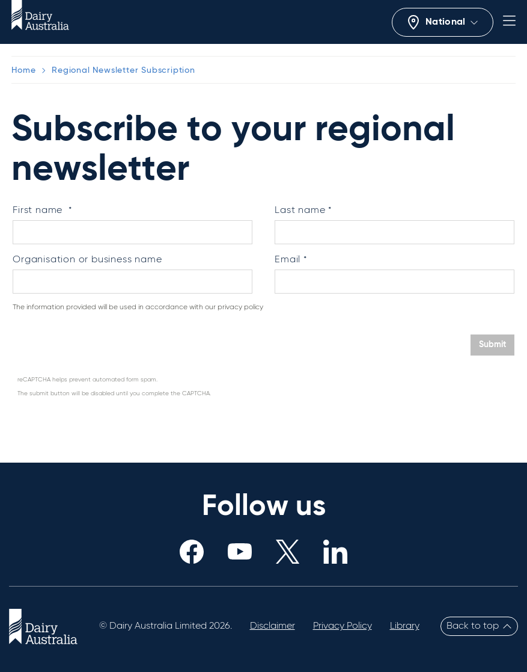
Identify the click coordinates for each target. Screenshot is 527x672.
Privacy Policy (342, 626)
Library (404, 626)
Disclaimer (272, 626)
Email (287, 260)
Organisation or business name (87, 260)
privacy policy (240, 307)
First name (39, 210)
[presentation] (105, 345)
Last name (300, 210)
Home (23, 70)
